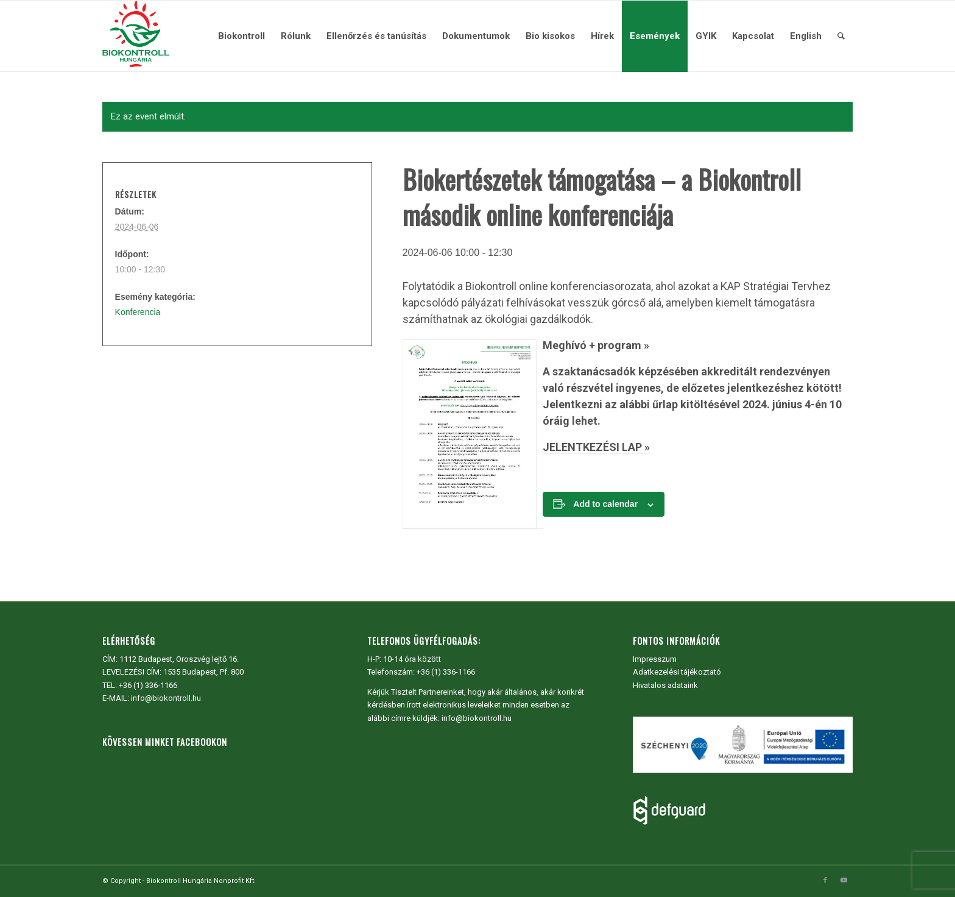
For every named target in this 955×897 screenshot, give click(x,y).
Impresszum (655, 659)
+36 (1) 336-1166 (148, 685)
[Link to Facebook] (825, 880)
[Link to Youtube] (843, 880)
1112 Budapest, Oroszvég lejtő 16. (179, 659)
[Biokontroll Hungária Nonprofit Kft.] (135, 36)
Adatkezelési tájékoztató (677, 671)
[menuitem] (241, 36)
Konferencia (138, 312)
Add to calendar (605, 504)
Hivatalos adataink (665, 685)
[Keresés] (841, 36)
